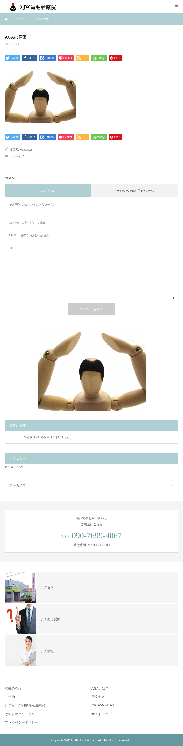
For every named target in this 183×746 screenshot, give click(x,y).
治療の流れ (13, 688)
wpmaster (26, 149)
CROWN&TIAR (103, 705)
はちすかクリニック (20, 714)
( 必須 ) (27, 222)
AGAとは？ (100, 688)
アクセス (98, 697)
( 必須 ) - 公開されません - (30, 235)
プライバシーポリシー (21, 722)
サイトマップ (102, 714)
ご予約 (10, 697)
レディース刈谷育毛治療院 (25, 705)
